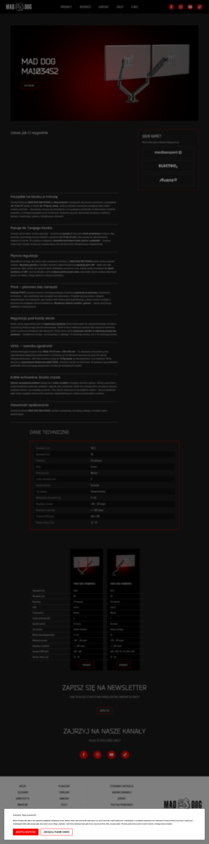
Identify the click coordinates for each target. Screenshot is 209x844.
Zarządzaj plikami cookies (57, 832)
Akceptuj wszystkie (26, 832)
